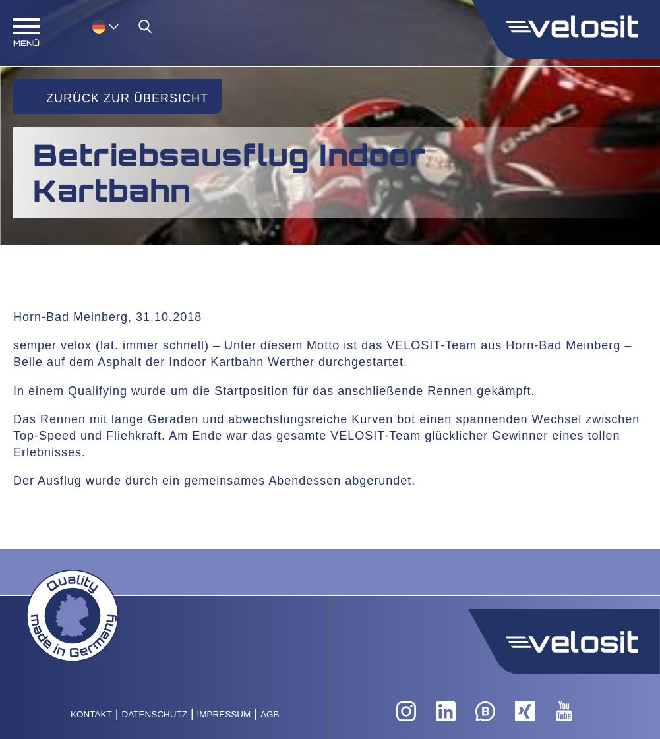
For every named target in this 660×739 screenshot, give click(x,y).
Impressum (224, 714)
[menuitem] (105, 26)
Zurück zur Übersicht (127, 98)
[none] (92, 26)
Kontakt (91, 714)
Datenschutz (154, 714)
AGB (270, 714)
